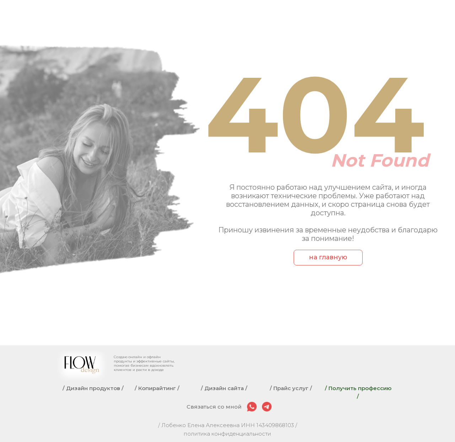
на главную (328, 257)
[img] (252, 406)
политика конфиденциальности (227, 433)
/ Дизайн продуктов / (93, 388)
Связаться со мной (214, 406)
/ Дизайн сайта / (224, 388)
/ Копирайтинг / (157, 388)
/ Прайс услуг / (291, 388)
